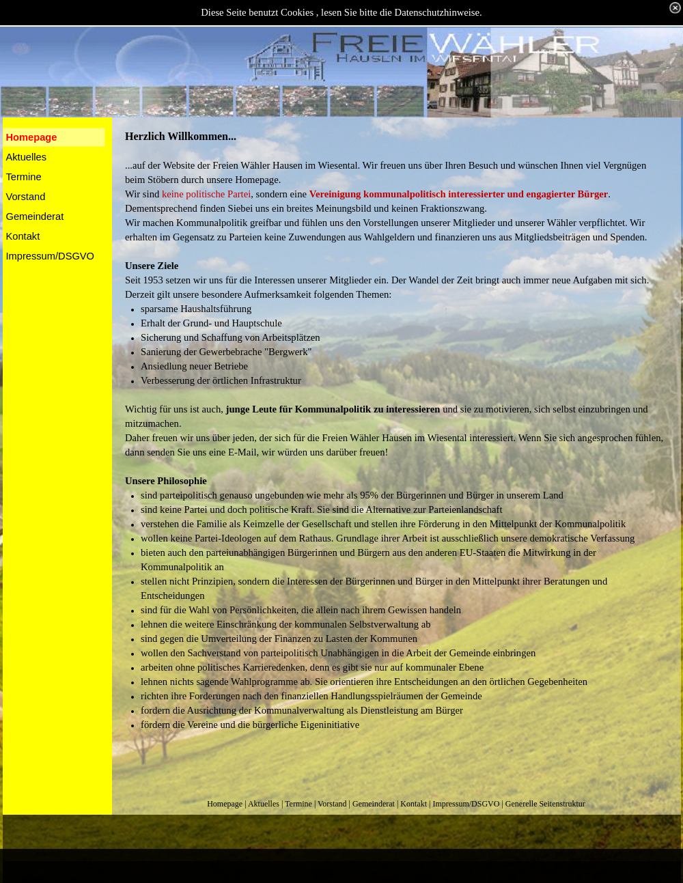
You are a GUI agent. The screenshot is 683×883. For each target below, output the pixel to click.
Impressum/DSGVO (465, 804)
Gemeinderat (373, 804)
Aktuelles (263, 804)
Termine (298, 804)
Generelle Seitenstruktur (545, 804)
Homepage (224, 804)
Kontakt (413, 804)
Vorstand (332, 804)
